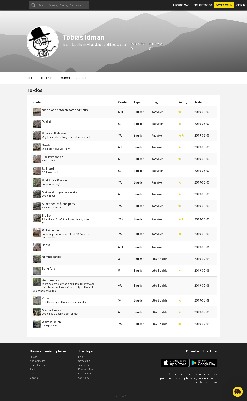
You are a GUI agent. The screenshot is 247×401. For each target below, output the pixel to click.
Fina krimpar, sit (52, 157)
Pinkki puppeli (51, 230)
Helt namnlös (51, 280)
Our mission (85, 373)
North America (37, 361)
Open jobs (83, 377)
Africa (33, 369)
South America (38, 365)
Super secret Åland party (58, 204)
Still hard (48, 168)
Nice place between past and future (65, 110)
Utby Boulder (160, 259)
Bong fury (48, 268)
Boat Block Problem (55, 180)
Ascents (46, 78)
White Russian (51, 322)
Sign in (240, 5)
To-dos (64, 78)
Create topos (203, 5)
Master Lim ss (51, 310)
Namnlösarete (51, 256)
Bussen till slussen (54, 133)
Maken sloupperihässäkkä (59, 192)
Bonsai (46, 245)
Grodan (47, 145)
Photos (81, 78)
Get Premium (224, 5)
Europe (33, 356)
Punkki (46, 121)
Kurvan (46, 298)
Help (80, 356)
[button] (238, 392)
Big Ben (47, 215)
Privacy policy (85, 369)
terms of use (208, 382)
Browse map (181, 5)
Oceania (34, 377)
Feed (31, 78)
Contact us (84, 361)
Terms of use (85, 365)
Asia (32, 373)
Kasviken (157, 112)
